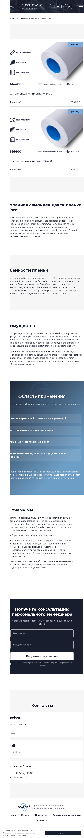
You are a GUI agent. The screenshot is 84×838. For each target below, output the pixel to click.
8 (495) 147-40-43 (32, 5)
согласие (45, 663)
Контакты (42, 822)
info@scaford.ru (15, 753)
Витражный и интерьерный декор (27, 441)
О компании (10, 817)
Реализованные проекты (67, 817)
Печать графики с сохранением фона (30, 430)
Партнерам (41, 817)
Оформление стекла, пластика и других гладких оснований (37, 455)
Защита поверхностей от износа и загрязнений (36, 418)
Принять (63, 833)
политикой (21, 835)
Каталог (25, 817)
